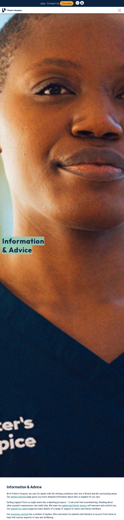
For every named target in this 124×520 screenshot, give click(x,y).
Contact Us (53, 3)
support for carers (19, 508)
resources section (19, 514)
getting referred (18, 497)
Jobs (42, 3)
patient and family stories (74, 505)
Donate (67, 3)
